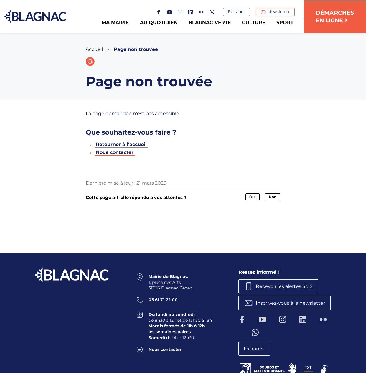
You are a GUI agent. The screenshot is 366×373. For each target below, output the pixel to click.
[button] (90, 61)
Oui (252, 197)
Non (272, 197)
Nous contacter (114, 152)
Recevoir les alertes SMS (284, 286)
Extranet (237, 12)
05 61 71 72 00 (163, 299)
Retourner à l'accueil (121, 144)
